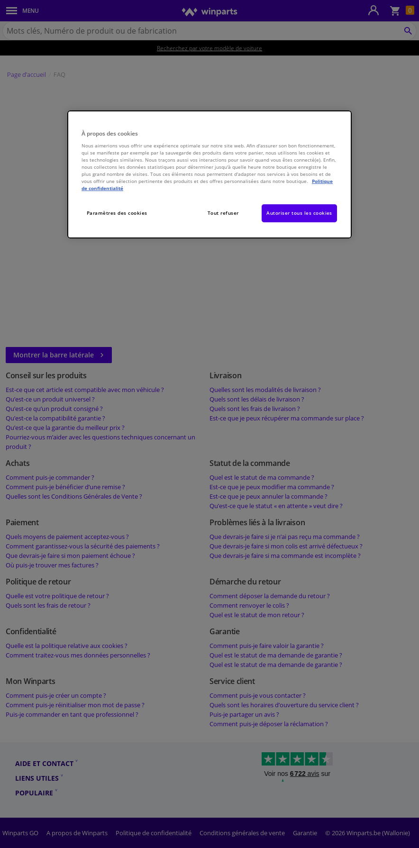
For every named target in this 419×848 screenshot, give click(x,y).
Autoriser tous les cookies (299, 213)
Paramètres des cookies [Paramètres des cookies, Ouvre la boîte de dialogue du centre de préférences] (117, 213)
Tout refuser (223, 213)
